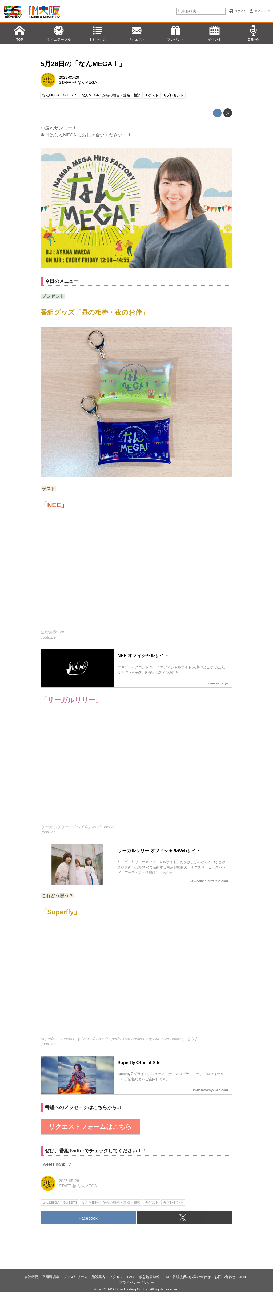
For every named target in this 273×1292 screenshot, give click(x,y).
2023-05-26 (69, 77)
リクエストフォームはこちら (90, 1126)
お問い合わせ (225, 1277)
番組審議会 (50, 1277)
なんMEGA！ (89, 82)
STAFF (65, 82)
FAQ (131, 1277)
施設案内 (98, 1277)
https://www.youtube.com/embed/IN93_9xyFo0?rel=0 (136, 980)
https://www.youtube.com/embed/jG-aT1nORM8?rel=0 (136, 573)
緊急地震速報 (149, 1277)
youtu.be (48, 637)
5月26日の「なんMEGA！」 (83, 63)
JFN (242, 1277)
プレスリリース (75, 1277)
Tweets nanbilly (56, 1164)
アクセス (116, 1277)
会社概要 (31, 1277)
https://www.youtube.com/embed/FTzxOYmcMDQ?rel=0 (136, 768)
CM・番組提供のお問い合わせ (187, 1277)
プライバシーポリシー (136, 1282)
